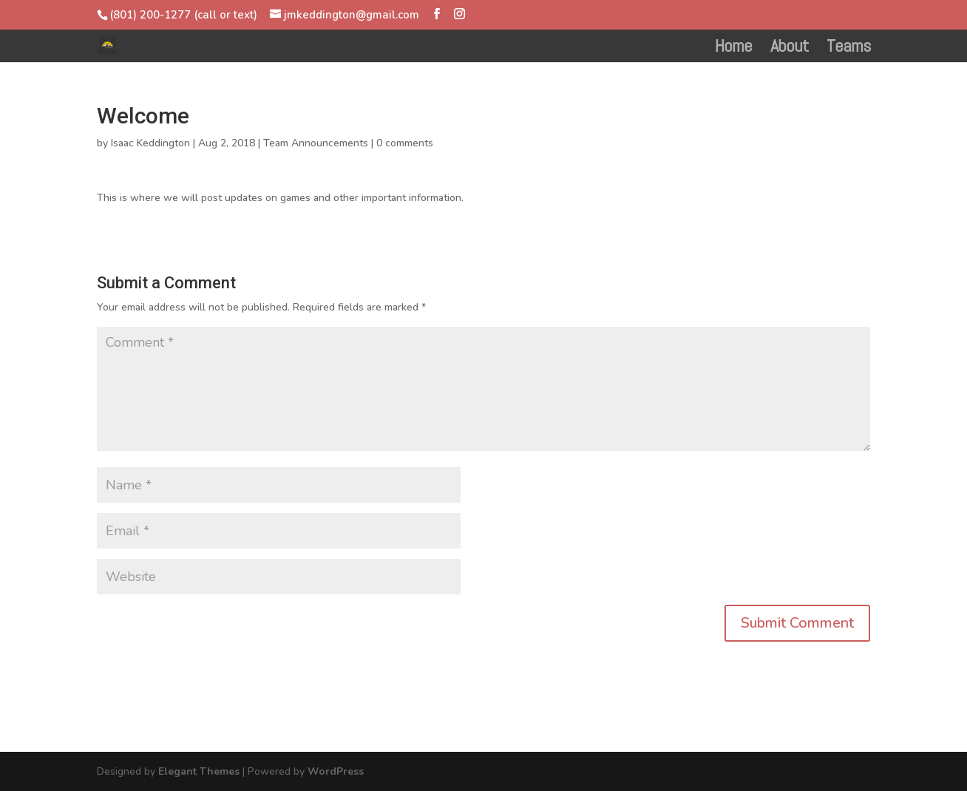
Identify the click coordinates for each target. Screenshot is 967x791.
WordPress (336, 771)
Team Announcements (315, 143)
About (789, 49)
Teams (848, 49)
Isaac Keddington (150, 143)
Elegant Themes (199, 771)
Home (733, 49)
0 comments (404, 143)
